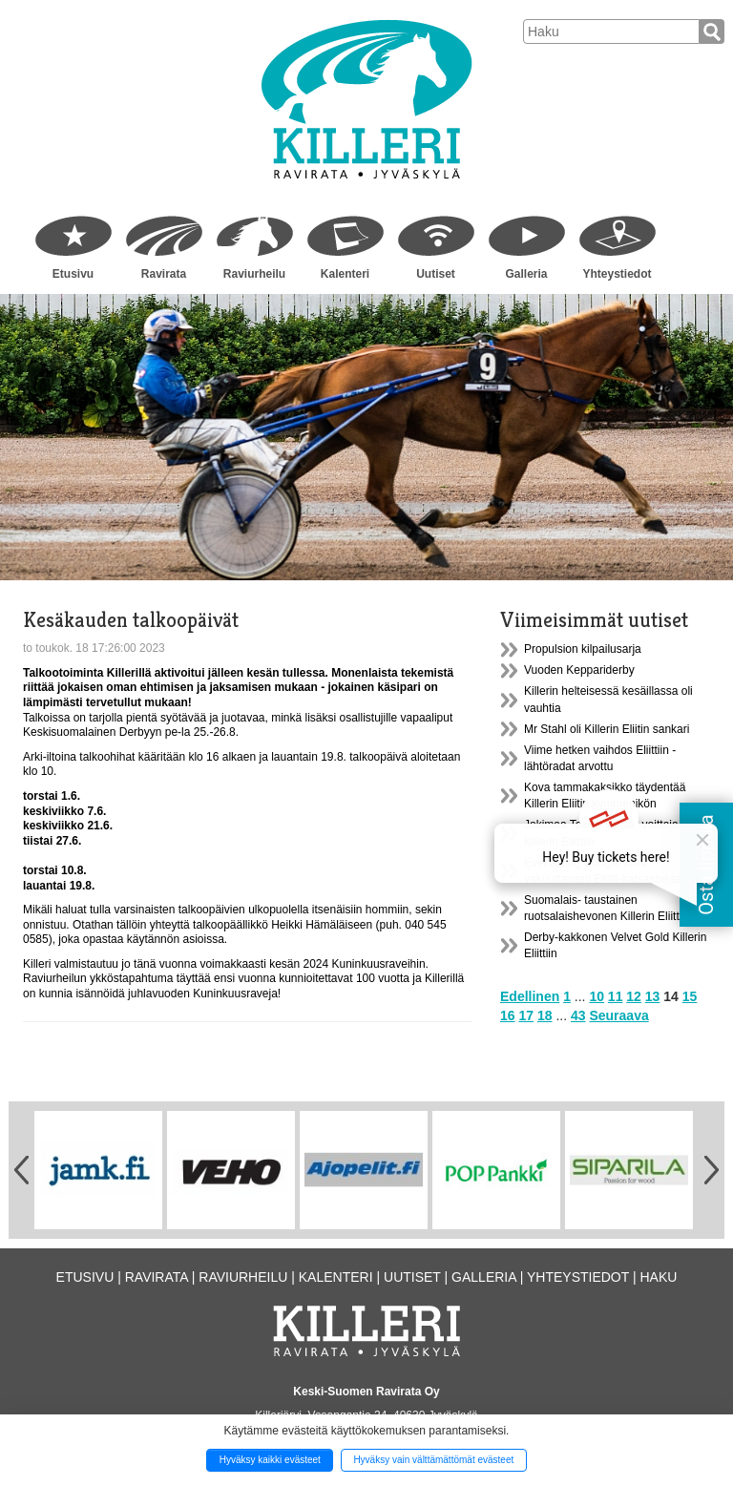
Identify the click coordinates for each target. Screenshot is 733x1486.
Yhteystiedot (616, 274)
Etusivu (73, 274)
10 (596, 996)
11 (615, 996)
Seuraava (618, 1015)
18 (545, 1015)
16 (507, 1015)
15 (690, 996)
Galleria (526, 274)
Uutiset (435, 274)
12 (633, 996)
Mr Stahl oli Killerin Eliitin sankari (606, 729)
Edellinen (529, 996)
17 (526, 1015)
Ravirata (163, 274)
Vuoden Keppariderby (579, 670)
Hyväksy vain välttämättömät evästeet (433, 1460)
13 (652, 996)
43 (578, 1015)
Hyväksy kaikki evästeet (270, 1460)
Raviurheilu (254, 274)
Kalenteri (345, 274)
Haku (658, 1277)
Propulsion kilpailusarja (582, 649)
